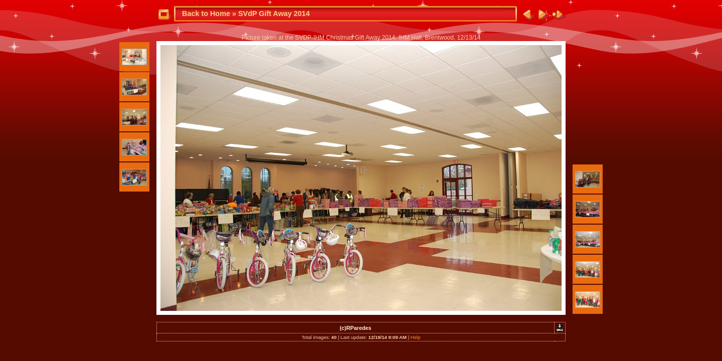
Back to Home (206, 14)
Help (416, 337)
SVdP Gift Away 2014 (274, 14)
